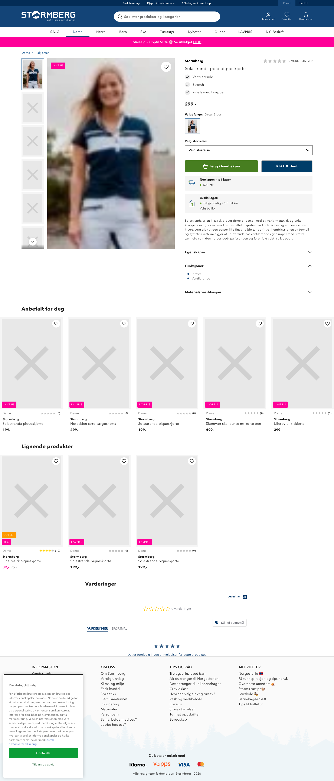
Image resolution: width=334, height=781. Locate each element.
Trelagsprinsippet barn (188, 673)
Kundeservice (43, 673)
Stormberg (194, 61)
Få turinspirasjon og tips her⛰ (263, 679)
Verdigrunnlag (112, 679)
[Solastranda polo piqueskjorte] (192, 126)
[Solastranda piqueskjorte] (31, 377)
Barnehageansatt (252, 699)
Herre (101, 32)
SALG (54, 32)
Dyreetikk (108, 694)
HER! (197, 42)
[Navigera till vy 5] (33, 208)
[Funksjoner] (248, 265)
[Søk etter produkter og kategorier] (168, 16)
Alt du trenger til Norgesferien (194, 679)
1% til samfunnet (114, 699)
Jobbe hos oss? (113, 725)
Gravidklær (179, 689)
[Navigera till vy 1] (33, 74)
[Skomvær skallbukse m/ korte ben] (234, 377)
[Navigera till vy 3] (33, 141)
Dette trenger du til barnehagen (195, 684)
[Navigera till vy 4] (33, 175)
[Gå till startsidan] (49, 16)
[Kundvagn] (305, 16)
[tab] (230, 623)
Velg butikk (207, 208)
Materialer (109, 709)
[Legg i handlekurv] (221, 166)
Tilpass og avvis (43, 764)
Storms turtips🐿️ (252, 689)
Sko (143, 32)
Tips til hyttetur (251, 704)
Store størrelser (182, 709)
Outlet (220, 32)
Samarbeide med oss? (119, 719)
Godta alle (43, 753)
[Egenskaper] (248, 252)
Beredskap (178, 719)
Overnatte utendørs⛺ (257, 684)
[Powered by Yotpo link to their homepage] (238, 598)
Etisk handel (110, 689)
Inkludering (110, 704)
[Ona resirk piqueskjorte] (31, 514)
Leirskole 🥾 (248, 694)
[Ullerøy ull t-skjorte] (302, 377)
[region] (43, 726)
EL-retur (176, 704)
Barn (123, 32)
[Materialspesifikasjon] (248, 292)
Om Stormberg (113, 673)
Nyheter (194, 32)
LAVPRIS (245, 32)
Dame (78, 32)
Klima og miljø (112, 684)
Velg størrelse (249, 150)
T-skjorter (42, 53)
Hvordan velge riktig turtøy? (192, 694)
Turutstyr (167, 32)
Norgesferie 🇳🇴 (251, 673)
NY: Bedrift (275, 32)
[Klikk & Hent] (286, 166)
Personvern (110, 714)
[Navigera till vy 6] (33, 242)
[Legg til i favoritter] (166, 67)
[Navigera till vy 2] (33, 108)
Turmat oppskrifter (185, 714)
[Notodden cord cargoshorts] (99, 377)
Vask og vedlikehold (186, 699)
